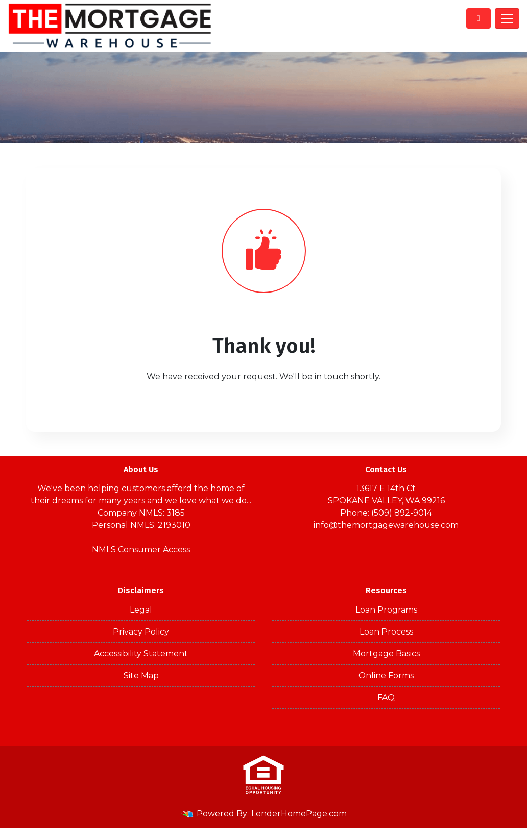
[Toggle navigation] (507, 18)
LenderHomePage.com (299, 813)
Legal (141, 610)
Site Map (141, 675)
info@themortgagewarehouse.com (386, 525)
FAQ (386, 697)
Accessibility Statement (141, 654)
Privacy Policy (141, 632)
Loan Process (386, 632)
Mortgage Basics (386, 654)
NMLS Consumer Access (141, 549)
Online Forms (386, 675)
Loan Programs (386, 610)
